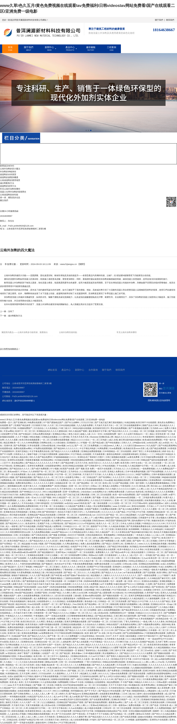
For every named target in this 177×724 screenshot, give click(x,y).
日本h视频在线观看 (92, 653)
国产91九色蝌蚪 (72, 422)
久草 (26, 708)
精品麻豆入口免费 (159, 494)
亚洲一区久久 (134, 581)
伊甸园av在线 (139, 442)
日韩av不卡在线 (76, 682)
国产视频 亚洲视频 (57, 535)
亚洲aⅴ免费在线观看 (92, 595)
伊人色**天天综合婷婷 (62, 714)
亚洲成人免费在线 (115, 471)
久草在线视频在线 (152, 451)
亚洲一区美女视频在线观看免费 (137, 711)
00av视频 (61, 445)
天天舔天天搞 (18, 705)
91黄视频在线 (12, 673)
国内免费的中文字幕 (141, 520)
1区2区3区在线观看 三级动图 (68, 595)
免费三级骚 (126, 541)
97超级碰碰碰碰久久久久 (65, 457)
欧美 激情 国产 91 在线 (95, 633)
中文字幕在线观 (119, 590)
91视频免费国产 (25, 428)
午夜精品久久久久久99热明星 (19, 616)
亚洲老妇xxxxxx (134, 662)
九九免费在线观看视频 (38, 558)
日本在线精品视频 (67, 425)
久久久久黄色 (159, 621)
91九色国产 (151, 445)
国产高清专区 (160, 584)
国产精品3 (107, 543)
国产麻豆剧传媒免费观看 (96, 702)
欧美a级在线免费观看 (152, 440)
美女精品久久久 (166, 425)
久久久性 (86, 558)
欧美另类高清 (93, 619)
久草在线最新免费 (82, 569)
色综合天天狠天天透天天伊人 (71, 512)
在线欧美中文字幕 (37, 708)
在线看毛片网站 (72, 477)
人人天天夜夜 (65, 500)
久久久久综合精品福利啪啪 (145, 567)
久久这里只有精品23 (133, 434)
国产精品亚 (62, 471)
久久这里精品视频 (48, 682)
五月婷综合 (73, 471)
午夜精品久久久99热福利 (152, 529)
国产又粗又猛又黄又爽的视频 (76, 494)
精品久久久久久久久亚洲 (111, 587)
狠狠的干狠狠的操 (20, 575)
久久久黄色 (108, 474)
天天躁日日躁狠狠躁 (69, 676)
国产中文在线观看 (100, 569)
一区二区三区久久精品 (14, 668)
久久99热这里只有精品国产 (31, 639)
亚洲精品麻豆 (20, 466)
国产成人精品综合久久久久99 (126, 460)
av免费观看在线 (46, 633)
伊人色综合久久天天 (91, 578)
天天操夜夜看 (99, 454)
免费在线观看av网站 (23, 448)
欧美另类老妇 (31, 624)
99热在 (74, 561)
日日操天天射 (24, 538)
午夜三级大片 (65, 428)
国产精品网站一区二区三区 (89, 483)
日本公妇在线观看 (36, 489)
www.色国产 (43, 587)
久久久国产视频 (44, 497)
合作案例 (93, 370)
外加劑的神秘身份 (8, 171)
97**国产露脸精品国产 (53, 422)
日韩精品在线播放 (49, 437)
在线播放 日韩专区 (152, 590)
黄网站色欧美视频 (45, 474)
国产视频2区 (48, 564)
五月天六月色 (81, 463)
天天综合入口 (119, 468)
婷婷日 (34, 673)
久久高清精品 (51, 428)
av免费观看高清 (111, 598)
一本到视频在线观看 (17, 696)
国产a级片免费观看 (40, 468)
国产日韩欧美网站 (22, 694)
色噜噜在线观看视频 (60, 679)
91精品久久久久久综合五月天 (149, 613)
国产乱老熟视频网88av (133, 633)
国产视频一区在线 (101, 497)
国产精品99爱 (67, 463)
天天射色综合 (66, 489)
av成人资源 (154, 561)
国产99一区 (9, 590)
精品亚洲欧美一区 (12, 442)
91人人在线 (167, 500)
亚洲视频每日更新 (8, 656)
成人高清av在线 (101, 613)
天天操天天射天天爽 (23, 613)
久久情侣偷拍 (59, 442)
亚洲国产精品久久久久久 (61, 659)
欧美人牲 (107, 483)
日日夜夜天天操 (52, 720)
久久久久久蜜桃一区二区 (153, 509)
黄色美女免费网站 (166, 422)
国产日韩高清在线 (40, 535)
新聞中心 (49, 49)
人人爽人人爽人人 (81, 705)
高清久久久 (14, 642)
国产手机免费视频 (155, 471)
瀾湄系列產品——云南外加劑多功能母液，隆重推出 (24, 332)
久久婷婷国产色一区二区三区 (42, 471)
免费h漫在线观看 (102, 564)
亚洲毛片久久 (160, 668)
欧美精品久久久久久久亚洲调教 (159, 492)
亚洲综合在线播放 (150, 581)
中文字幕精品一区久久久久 (102, 642)
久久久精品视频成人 (97, 546)
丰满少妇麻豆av (54, 668)
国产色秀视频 (20, 445)
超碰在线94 (64, 454)
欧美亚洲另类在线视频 (158, 644)
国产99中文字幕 (91, 647)
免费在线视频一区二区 (139, 705)
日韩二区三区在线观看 (101, 494)
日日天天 (101, 515)
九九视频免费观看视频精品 (157, 483)
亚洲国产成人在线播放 (110, 696)
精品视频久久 (97, 575)
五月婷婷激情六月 (61, 529)
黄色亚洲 (81, 567)
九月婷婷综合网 (93, 512)
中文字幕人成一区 (26, 610)
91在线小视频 (37, 543)
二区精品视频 (154, 477)
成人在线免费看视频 (79, 720)
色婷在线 (140, 492)
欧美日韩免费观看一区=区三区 (29, 590)
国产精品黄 (65, 653)
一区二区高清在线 (8, 717)
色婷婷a (48, 647)
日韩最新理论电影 (158, 610)
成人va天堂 (163, 691)
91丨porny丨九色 (118, 538)
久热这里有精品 (87, 636)
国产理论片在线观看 (90, 696)
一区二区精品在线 (9, 720)
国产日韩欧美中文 (93, 466)
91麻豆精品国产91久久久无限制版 (129, 584)
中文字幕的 (28, 676)
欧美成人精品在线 (20, 457)
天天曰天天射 (87, 422)
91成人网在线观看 (40, 659)
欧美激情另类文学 (101, 428)
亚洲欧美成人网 (106, 437)
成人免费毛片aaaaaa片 (62, 520)
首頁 (10, 49)
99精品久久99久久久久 (144, 682)
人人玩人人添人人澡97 (156, 627)
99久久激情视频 (103, 590)
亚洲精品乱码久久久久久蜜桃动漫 (52, 431)
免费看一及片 (6, 422)
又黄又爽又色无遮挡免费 (125, 616)
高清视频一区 (162, 515)
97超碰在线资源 (157, 696)
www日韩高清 (80, 503)
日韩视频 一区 (23, 670)
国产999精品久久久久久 (31, 492)
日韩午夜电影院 (42, 503)
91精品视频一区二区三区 (103, 558)
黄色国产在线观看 (42, 520)
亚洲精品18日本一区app (162, 604)
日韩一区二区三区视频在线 (128, 558)
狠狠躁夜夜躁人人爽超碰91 (144, 691)
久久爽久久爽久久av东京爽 (75, 593)
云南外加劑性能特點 (68, 332)
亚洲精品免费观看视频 (91, 451)
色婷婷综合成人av (87, 515)
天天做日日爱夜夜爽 (48, 454)
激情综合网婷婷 (113, 454)
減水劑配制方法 (7, 183)
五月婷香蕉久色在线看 (114, 639)
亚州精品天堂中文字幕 (121, 659)
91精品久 (101, 627)
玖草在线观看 (33, 445)
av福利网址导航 (23, 607)
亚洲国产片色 (43, 523)
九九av (144, 558)
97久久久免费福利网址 (116, 627)
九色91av (130, 492)
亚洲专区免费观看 (35, 466)
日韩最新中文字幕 (146, 518)
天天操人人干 (153, 506)
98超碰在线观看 (169, 477)
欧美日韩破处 (61, 486)
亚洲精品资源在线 (79, 656)
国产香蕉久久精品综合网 (118, 656)
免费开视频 (15, 679)
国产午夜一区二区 (56, 636)
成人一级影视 (12, 526)
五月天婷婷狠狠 (32, 682)
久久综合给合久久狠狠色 (94, 624)
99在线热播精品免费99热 (82, 460)
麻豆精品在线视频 (56, 630)
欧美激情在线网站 (129, 624)
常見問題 (32, 238)
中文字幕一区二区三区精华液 (68, 474)
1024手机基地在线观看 (73, 685)
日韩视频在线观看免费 (131, 670)
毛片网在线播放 (12, 644)
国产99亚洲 (56, 575)
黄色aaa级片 (14, 471)
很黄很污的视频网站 (128, 604)
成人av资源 (164, 442)
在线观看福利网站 (53, 466)
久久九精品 (127, 696)
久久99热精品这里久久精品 (81, 532)
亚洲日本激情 (149, 670)
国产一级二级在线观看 (97, 503)
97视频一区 (86, 442)
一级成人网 (146, 621)
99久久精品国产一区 (104, 532)
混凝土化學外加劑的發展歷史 (13, 192)
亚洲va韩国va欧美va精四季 (24, 552)
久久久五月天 (119, 477)
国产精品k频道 (78, 529)
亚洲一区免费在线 (71, 492)
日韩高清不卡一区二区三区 (58, 561)
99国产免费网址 (143, 474)
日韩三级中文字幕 (117, 650)
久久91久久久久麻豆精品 (58, 546)
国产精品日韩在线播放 (118, 546)
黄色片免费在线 (67, 541)
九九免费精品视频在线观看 (24, 699)
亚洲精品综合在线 (44, 529)
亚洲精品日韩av (60, 434)
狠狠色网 (114, 604)
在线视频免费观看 (75, 601)
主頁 (12, 238)
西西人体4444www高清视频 (123, 497)
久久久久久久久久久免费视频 (85, 584)
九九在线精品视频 (75, 509)
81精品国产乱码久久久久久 (39, 696)
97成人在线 (39, 494)
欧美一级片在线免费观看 (124, 494)
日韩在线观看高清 (94, 535)
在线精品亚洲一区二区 (65, 483)
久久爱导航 (64, 437)
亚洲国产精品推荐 (22, 425)
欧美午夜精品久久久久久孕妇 (130, 549)
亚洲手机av (61, 552)
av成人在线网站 (168, 564)
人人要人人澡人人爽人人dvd (31, 717)
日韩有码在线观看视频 (28, 688)
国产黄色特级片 (49, 512)
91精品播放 (13, 639)
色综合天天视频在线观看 (165, 532)
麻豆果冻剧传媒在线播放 (130, 440)
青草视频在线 (77, 691)
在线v (10, 676)
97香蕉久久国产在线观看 (15, 558)
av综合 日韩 (75, 480)
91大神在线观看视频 (134, 593)
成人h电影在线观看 (93, 708)
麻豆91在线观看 (39, 630)
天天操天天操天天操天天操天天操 (39, 584)
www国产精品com (60, 532)
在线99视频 (89, 590)
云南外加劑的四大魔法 (10, 169)
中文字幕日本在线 (122, 607)
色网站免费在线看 (116, 492)
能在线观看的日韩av (20, 569)
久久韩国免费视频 (88, 471)
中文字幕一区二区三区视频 (87, 541)
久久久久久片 (37, 569)
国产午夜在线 (79, 714)
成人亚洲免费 (164, 688)
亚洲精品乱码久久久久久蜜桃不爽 (72, 717)
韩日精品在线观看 (54, 572)
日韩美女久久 (20, 454)
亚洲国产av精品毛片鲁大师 (31, 720)
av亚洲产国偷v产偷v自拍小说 (76, 575)
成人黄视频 (144, 604)
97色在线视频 (109, 466)
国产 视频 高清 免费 (85, 468)
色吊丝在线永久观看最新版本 (62, 598)
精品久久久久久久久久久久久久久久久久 (104, 644)
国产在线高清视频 (128, 717)
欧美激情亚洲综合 (33, 711)
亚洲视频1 (36, 653)
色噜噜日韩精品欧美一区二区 (160, 512)
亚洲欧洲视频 (166, 581)
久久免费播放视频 (83, 665)
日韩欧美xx (52, 722)
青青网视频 (37, 691)
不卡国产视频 (127, 682)
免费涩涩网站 (26, 494)
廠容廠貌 (90, 49)
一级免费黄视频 (148, 468)
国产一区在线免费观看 (16, 474)
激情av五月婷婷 (143, 714)
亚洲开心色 (118, 543)
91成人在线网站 (165, 567)
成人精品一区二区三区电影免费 (57, 711)
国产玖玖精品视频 (27, 526)
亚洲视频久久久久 (166, 546)
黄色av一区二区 (94, 668)
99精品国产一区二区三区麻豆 (47, 567)
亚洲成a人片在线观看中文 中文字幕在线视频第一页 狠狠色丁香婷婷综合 (63, 650)
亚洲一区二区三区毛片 (79, 486)
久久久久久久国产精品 (160, 601)
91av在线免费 (34, 604)
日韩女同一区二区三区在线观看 (117, 708)
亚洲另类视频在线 (8, 549)
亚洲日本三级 (14, 633)
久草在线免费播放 (95, 639)
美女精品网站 (18, 463)
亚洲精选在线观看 (35, 555)
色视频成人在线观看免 (95, 682)
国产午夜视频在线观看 (139, 428)
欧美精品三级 (38, 572)
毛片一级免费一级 (118, 581)
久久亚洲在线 (133, 468)
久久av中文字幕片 (97, 656)
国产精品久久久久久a (59, 613)
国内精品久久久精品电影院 (132, 598)
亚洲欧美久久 (131, 543)
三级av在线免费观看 (118, 673)
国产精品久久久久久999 (74, 644)
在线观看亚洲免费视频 (109, 694)
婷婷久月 (63, 694)
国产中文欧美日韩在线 (67, 688)
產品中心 (70, 49)
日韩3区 (69, 549)
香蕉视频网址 (110, 535)
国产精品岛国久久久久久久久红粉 (103, 717)
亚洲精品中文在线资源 (84, 549)
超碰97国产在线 (112, 518)
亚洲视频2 (52, 610)
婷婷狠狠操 (19, 497)
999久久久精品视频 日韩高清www (89, 520)
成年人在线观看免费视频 (28, 595)
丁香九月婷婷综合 (132, 621)
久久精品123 (38, 509)
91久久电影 (111, 489)
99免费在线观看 (34, 422)
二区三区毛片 (18, 619)
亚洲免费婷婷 (155, 480)
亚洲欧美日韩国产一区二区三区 (125, 699)
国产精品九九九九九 (37, 636)
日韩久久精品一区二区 (136, 477)
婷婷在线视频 (18, 711)
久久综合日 (102, 688)
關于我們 (159, 20)
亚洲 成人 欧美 (16, 682)
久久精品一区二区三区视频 (142, 431)
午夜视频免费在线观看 (155, 633)
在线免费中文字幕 (9, 434)
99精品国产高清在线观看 (25, 587)
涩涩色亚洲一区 (162, 434)
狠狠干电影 (32, 454)
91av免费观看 (115, 448)
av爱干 (172, 494)
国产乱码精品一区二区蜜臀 (122, 714)
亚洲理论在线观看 (16, 460)
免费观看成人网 (8, 480)
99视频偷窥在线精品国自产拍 (108, 711)
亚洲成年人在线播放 (122, 567)
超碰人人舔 (85, 434)
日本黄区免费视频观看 (96, 670)
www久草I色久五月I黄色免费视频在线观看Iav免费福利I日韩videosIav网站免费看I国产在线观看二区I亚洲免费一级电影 (52, 419)
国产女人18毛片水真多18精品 (137, 587)
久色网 (149, 584)
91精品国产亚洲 (19, 636)
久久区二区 (53, 425)
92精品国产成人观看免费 (100, 593)
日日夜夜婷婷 (111, 555)
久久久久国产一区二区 (29, 702)
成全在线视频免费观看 (153, 694)
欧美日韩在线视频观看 (29, 440)
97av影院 (117, 633)
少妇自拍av (86, 492)
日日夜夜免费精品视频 (153, 679)
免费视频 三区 (63, 619)
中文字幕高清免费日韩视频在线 (69, 633)
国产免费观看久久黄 (110, 541)
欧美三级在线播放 (128, 636)
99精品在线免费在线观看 (114, 662)
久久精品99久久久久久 (124, 474)
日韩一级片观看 (137, 483)
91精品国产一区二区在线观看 (80, 552)
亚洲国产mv (132, 619)
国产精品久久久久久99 (75, 630)
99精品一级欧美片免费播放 (155, 569)
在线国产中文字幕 (79, 546)
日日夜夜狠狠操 (7, 598)
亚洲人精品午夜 (91, 587)
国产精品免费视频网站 (137, 630)
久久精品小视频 (166, 607)
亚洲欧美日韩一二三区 (120, 569)
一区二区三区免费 (158, 466)
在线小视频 (41, 665)
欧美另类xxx (61, 670)
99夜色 (58, 685)
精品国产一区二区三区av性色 (140, 650)
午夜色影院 (125, 486)
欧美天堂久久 (95, 463)
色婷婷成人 (64, 656)
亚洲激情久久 (73, 442)
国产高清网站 (105, 477)
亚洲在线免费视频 (29, 633)
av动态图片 (47, 518)
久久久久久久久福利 (126, 489)
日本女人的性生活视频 (130, 523)
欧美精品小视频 (70, 607)
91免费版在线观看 (108, 509)
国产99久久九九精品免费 (103, 665)
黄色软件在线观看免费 (143, 708)
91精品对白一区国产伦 (150, 538)
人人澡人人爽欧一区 (27, 500)
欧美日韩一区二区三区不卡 (46, 656)
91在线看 (51, 619)
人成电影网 (66, 642)
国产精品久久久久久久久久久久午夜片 (42, 463)
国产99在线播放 (112, 442)
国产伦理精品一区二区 (10, 543)
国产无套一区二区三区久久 (113, 619)
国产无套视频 (149, 572)
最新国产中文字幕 (99, 526)
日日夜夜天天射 (39, 425)
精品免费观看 (113, 682)
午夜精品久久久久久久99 (153, 523)
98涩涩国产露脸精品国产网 (118, 520)
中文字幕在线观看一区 (56, 581)
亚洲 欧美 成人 (167, 705)
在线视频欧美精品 (103, 460)
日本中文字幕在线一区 (143, 659)
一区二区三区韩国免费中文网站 (73, 555)
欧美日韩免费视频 (8, 500)
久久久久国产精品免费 (39, 575)
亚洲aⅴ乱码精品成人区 (101, 705)
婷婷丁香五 (138, 451)
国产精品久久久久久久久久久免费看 (136, 653)
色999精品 (167, 480)
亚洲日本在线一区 (8, 610)
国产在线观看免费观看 (100, 699)
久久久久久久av (28, 644)
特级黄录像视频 (32, 460)
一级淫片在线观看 (104, 468)
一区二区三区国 (107, 529)
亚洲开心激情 (24, 509)
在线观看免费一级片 (113, 434)
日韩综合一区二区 (155, 552)
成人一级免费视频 (148, 688)
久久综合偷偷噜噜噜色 (92, 480)
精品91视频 (133, 538)
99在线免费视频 (75, 587)
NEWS (11, 166)
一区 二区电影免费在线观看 (149, 497)
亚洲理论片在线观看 (159, 720)
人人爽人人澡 (143, 489)
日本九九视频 (51, 555)
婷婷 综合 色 (168, 451)
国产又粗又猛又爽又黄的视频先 (109, 422)
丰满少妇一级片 (56, 549)
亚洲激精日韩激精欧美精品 (153, 699)
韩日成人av (156, 486)
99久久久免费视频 (61, 691)
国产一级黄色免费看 (147, 575)
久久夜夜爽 (86, 497)
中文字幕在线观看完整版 (74, 668)
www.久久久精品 (19, 489)
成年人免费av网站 (101, 538)
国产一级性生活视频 (80, 679)
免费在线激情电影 (16, 627)
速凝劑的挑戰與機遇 (9, 177)
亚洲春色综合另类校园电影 (16, 512)
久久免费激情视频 (163, 708)
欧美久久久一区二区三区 (108, 523)
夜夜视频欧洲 (73, 518)
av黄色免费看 (133, 457)
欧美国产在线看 (67, 468)
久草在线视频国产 (147, 619)
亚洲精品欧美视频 (158, 543)
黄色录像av (77, 653)
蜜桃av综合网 (51, 662)
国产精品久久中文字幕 (138, 601)
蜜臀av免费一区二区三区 (33, 578)
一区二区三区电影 (99, 440)
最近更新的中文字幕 (98, 431)
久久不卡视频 (22, 437)
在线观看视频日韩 (48, 688)
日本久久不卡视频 (139, 656)
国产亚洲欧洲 (20, 422)
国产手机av (120, 630)
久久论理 (102, 471)
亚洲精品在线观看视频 (149, 564)
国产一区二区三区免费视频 (86, 445)
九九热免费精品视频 (41, 532)
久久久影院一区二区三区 (120, 503)
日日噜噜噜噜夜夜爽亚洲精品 (80, 616)
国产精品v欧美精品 (104, 616)
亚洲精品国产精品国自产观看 (70, 702)
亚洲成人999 (35, 512)
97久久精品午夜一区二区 (90, 561)
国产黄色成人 (66, 604)
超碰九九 (16, 503)
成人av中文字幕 (61, 696)
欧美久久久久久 (103, 659)
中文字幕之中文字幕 (136, 512)
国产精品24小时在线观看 (109, 691)
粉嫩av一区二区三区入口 (81, 613)
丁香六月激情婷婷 (156, 656)
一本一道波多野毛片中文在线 (159, 639)
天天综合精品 (27, 503)
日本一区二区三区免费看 (85, 610)
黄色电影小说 (90, 601)
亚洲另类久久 (47, 595)
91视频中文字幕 (75, 581)
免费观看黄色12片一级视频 (122, 613)
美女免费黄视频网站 (102, 506)
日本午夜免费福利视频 (135, 471)
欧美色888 (76, 558)
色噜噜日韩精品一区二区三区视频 (29, 561)
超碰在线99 (41, 722)
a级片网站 (99, 518)
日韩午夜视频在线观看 (162, 474)
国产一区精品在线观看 (55, 616)
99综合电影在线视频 (82, 428)
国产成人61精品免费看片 (129, 509)
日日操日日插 (116, 621)
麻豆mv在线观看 (63, 584)
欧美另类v (125, 463)
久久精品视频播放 (162, 647)
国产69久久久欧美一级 (84, 659)
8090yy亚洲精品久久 (138, 561)
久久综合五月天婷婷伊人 (102, 500)
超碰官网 (18, 676)
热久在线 (31, 474)
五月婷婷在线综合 (117, 688)
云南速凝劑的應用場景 (10, 180)
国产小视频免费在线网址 (149, 624)
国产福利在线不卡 (55, 538)
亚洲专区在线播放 (87, 688)
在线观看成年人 (44, 601)
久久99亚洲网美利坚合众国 (18, 532)
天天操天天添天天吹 (104, 425)
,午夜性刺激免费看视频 (30, 564)
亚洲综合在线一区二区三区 (47, 642)
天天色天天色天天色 (79, 437)
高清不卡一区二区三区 (25, 431)
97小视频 (54, 468)
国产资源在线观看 (137, 673)
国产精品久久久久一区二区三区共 (49, 477)
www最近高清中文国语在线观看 (73, 699)
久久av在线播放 (75, 708)
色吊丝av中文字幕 (63, 564)
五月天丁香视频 (25, 567)
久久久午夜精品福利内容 (162, 489)
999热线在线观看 (125, 535)
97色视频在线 (43, 679)
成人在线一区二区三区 (42, 607)
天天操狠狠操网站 (140, 480)
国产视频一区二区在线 (43, 685)
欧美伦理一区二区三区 (159, 558)
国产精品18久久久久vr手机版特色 (80, 523)
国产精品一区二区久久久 (75, 572)
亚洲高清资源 (121, 529)
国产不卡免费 (6, 454)
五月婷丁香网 (162, 642)
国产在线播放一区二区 (98, 621)
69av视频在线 (132, 688)
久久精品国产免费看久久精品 (78, 506)
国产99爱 (142, 616)
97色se (24, 471)
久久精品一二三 (65, 610)
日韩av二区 (96, 486)
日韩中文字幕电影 (166, 541)
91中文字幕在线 (167, 506)
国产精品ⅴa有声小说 (120, 552)
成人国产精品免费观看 (156, 448)
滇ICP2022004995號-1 (24, 401)
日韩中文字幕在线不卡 (148, 636)
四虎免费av (41, 610)
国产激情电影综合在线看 (33, 581)
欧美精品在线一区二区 (166, 619)
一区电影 (148, 555)
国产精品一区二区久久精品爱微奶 (121, 515)
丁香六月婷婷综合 (93, 662)
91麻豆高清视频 (140, 665)
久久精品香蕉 (94, 572)
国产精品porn (74, 694)
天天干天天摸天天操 (118, 685)
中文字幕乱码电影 (88, 448)
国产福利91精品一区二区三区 (111, 720)
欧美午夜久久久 (30, 486)
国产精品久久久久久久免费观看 (65, 451)
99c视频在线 (134, 685)
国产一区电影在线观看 (24, 722)
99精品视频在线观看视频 (38, 714)
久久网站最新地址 (71, 543)
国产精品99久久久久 (15, 523)
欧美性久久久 (12, 564)
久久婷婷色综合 (135, 590)
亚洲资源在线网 (157, 702)
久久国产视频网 (28, 679)
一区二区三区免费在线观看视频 (55, 440)
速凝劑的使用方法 (8, 186)
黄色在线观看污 (138, 552)
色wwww (94, 437)
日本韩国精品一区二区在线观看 (117, 451)
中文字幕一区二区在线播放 (52, 506)
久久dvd (77, 489)
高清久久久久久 (69, 567)
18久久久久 (103, 673)
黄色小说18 (73, 434)
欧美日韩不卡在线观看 (146, 422)
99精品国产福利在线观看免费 (154, 460)
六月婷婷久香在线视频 (55, 509)
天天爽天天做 (122, 642)
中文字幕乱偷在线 (67, 722)
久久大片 (47, 691)
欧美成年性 (31, 523)
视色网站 (172, 543)
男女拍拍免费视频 (119, 428)
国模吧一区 (158, 711)
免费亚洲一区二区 (136, 627)
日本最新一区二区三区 (159, 630)
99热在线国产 (113, 624)
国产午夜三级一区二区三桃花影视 (56, 627)
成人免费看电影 (41, 598)
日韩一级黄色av (120, 705)
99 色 (109, 633)
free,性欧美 (78, 604)
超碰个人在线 (161, 650)
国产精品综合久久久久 (20, 468)
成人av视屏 (74, 696)
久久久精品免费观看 (135, 639)
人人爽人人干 (87, 518)
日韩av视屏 (162, 682)
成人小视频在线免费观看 (71, 590)
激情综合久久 (92, 529)
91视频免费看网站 (52, 569)
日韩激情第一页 (41, 613)
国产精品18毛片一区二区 (135, 644)
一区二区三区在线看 (152, 463)
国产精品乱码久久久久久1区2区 (43, 541)
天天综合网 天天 (124, 665)
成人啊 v (57, 607)
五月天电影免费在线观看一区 (154, 457)
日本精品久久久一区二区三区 (76, 526)
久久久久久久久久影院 (44, 483)
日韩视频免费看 (64, 705)
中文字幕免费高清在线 (39, 451)
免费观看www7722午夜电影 (90, 598)
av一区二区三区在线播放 (96, 685)
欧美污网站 (162, 572)
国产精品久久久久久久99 (102, 679)
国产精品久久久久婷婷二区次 (128, 679)
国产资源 (126, 691)
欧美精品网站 (47, 460)
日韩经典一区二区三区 (67, 515)
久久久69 (109, 630)
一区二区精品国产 (89, 477)
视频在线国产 (10, 595)
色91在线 (100, 636)
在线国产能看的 (92, 509)
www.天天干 (13, 685)
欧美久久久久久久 (86, 607)
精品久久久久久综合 (80, 440)
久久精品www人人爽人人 (111, 445)
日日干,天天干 (112, 636)
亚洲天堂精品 (22, 451)
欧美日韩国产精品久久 (18, 541)
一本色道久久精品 (142, 535)
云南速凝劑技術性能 (9, 194)
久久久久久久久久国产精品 (113, 512)
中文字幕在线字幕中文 (35, 668)
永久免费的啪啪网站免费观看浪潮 (23, 506)
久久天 (135, 486)
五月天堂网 (25, 673)
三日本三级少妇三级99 (131, 694)
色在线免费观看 (141, 696)
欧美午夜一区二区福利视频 (140, 647)
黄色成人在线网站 (110, 486)
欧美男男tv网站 (148, 685)
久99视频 (130, 720)
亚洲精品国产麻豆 (165, 685)
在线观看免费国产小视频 (74, 639)
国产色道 (154, 705)
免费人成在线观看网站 (90, 543)
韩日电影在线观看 (18, 515)
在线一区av (31, 497)
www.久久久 (143, 543)
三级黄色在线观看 (72, 578)
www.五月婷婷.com (122, 506)
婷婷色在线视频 (52, 590)
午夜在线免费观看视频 (83, 564)
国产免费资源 (113, 670)
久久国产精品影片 (8, 567)
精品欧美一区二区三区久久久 (60, 665)
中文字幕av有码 (140, 503)
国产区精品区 (25, 434)
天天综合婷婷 (45, 673)
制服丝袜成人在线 (53, 494)
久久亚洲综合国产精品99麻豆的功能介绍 (133, 532)
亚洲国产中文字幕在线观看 (99, 567)
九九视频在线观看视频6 (142, 668)
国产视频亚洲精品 (54, 578)
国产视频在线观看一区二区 (115, 595)
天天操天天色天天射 (9, 494)
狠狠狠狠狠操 (6, 535)
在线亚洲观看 (24, 691)
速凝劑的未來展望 (8, 174)
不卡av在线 (122, 466)
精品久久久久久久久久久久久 (128, 437)
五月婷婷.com (156, 428)
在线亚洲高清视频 (129, 518)
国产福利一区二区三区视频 (145, 541)
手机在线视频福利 (18, 601)
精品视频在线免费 (122, 480)
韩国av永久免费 (96, 555)
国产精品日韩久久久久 (118, 431)
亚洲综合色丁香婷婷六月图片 (91, 457)
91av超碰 (108, 480)
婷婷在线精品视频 (160, 526)
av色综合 (69, 503)
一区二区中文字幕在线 (57, 708)
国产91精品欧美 (139, 578)
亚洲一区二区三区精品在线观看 (129, 500)
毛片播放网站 (59, 518)
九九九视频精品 (48, 702)
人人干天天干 (72, 673)
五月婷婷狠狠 (57, 503)
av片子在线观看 (60, 647)
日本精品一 (152, 616)
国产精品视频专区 (46, 552)
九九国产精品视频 (120, 483)
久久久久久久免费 (111, 463)
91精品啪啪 (130, 422)
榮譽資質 (132, 49)
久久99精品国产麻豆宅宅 (159, 578)
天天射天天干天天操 (92, 474)
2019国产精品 (55, 593)
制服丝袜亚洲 (158, 520)
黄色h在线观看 (139, 506)
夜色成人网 (144, 486)
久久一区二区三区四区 (35, 619)
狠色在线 (31, 601)
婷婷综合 (65, 720)
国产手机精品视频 (53, 543)
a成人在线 (113, 440)
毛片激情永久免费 (53, 639)
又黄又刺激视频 (32, 705)
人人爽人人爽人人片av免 (153, 662)
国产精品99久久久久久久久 (66, 448)
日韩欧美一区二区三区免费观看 (116, 578)
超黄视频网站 (142, 720)
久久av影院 (116, 564)
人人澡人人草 (158, 535)
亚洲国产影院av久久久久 (19, 630)
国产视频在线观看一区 (164, 653)
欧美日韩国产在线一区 (166, 431)
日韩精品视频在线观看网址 (115, 561)
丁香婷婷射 (67, 569)
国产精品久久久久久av (111, 572)
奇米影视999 (149, 437)
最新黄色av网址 (116, 702)
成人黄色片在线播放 (10, 546)
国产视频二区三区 (76, 670)
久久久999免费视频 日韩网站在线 (36, 442)
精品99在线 (21, 604)
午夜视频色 (39, 616)
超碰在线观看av (156, 503)
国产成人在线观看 (81, 642)
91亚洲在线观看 (152, 549)
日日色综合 (39, 428)
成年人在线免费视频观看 (109, 610)
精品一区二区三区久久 (16, 555)
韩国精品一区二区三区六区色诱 (20, 665)
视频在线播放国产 (26, 549)
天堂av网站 (9, 431)
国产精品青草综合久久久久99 (135, 610)
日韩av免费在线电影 (42, 434)
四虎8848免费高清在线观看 (96, 581)
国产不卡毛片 (91, 691)
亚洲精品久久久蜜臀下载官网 (113, 647)
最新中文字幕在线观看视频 (46, 676)
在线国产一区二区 (50, 604)
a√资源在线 (11, 653)
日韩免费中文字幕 (8, 428)
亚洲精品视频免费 (90, 694)
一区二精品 (149, 434)
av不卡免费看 (106, 584)
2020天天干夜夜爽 (76, 535)
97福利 (93, 720)
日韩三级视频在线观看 (116, 457)
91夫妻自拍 (118, 593)
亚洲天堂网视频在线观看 (140, 595)
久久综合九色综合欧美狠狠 (31, 662)
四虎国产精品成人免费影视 (49, 526)
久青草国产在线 (152, 593)
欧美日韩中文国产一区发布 (49, 644)
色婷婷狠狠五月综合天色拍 (22, 529)
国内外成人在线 (75, 647)
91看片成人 (168, 497)
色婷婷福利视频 (32, 627)
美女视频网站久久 (110, 653)
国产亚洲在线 (158, 587)
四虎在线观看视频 (58, 587)
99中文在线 (136, 463)
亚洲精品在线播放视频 (71, 624)
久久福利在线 (42, 549)
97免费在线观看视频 (43, 448)
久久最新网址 (59, 673)
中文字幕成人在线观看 (81, 454)
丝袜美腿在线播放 (152, 500)
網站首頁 (52, 370)
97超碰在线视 (6, 497)
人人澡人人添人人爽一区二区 (45, 694)
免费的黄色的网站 (24, 483)
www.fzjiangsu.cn (68, 264)
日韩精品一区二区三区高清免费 (112, 601)
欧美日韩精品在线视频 (73, 466)
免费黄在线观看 (39, 538)
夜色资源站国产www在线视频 (116, 668)
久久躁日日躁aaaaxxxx (134, 445)
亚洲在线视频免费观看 (27, 480)
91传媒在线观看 (62, 460)
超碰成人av (137, 569)
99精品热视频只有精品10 (163, 595)
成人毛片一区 (136, 555)
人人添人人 (123, 555)
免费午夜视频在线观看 (49, 624)
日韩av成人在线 (130, 564)
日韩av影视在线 (48, 445)
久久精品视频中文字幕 (138, 466)
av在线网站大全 (100, 492)
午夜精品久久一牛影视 (48, 500)
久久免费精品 (62, 480)
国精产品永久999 (150, 425)
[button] (86, 130)
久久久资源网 (15, 578)
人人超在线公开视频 (17, 714)
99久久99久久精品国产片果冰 (27, 518)
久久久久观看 (12, 440)
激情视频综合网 (15, 486)
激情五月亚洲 (12, 702)
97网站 (13, 670)
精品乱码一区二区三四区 (84, 627)
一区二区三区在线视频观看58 (127, 425)
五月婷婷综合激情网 (89, 676)
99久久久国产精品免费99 (41, 457)
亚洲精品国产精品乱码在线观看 (41, 515)
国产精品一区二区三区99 (31, 647)
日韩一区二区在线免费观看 (71, 662)
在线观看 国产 (6, 425)
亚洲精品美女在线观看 (106, 549)
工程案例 (111, 49)
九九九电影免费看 (85, 425)
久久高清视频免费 (24, 598)
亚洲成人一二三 (147, 454)
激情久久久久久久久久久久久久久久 (120, 575)
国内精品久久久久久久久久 (33, 546)
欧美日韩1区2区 (28, 621)
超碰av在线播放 (145, 717)
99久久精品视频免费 (52, 492)
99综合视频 (34, 437)
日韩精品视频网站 (47, 480)
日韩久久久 (126, 442)
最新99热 (166, 624)
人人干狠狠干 (164, 575)
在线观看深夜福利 (130, 454)
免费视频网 (63, 682)
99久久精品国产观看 (78, 431)
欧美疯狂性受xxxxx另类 (134, 448)
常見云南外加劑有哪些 (10, 189)
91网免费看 (102, 448)
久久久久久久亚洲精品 (22, 520)
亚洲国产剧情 (41, 593)
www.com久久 (52, 489)
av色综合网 (152, 442)
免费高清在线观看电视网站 (159, 673)
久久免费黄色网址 (81, 500)
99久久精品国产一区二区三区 (66, 497)
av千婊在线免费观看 (132, 572)
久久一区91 (97, 434)
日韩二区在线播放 (22, 535)
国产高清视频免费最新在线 (138, 526)
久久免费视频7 (72, 636)
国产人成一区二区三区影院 (136, 702)
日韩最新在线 (7, 593)
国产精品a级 (98, 442)
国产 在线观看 (143, 494)
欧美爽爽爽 (134, 529)
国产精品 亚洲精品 (8, 509)
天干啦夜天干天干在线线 (98, 714)
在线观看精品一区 (95, 630)
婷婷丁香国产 (24, 653)
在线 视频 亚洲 (156, 676)
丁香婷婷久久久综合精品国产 (145, 607)
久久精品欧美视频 (117, 526)
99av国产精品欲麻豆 (24, 593)
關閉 (82, 264)
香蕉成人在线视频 (54, 621)
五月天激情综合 (169, 590)
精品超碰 (26, 543)
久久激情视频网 (152, 598)
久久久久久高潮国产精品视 (142, 642)
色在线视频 (103, 650)
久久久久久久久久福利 (48, 699)
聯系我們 (170, 20)
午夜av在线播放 (25, 656)
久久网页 (41, 621)
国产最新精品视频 (24, 477)
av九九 (70, 445)
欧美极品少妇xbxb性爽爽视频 (143, 546)
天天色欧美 (50, 717)
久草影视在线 (57, 523)
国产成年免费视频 (16, 624)
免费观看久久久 (103, 552)
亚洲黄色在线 (27, 642)
